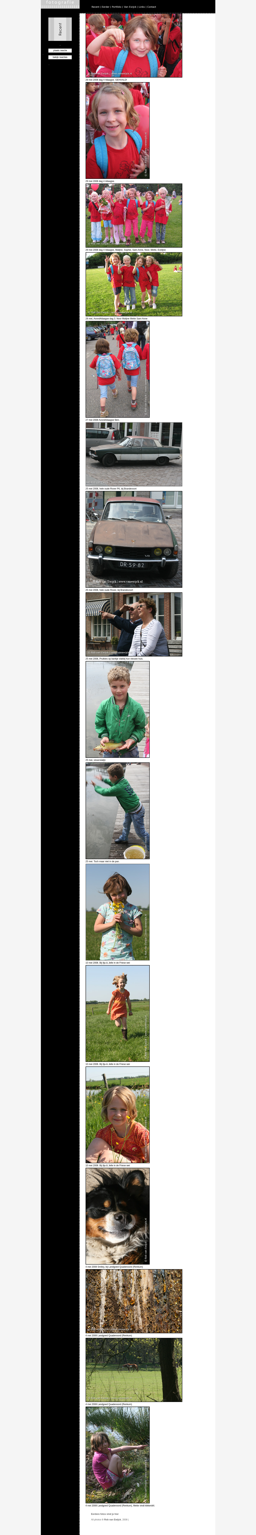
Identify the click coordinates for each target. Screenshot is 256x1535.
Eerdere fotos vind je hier (105, 1514)
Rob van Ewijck (112, 1519)
